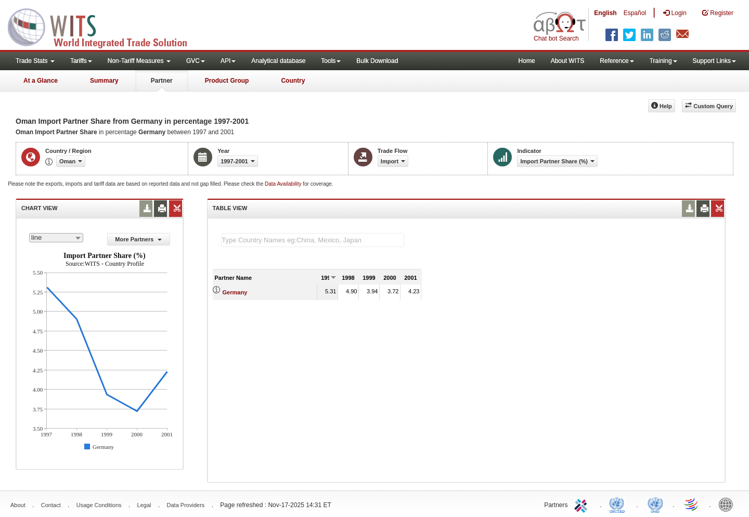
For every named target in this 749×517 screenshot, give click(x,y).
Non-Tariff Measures (139, 60)
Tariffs (81, 60)
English (605, 13)
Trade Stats (35, 60)
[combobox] (56, 237)
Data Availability (284, 184)
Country (293, 80)
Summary (104, 80)
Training (663, 60)
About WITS (568, 60)
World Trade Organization (691, 504)
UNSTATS (655, 504)
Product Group (227, 80)
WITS (104, 26)
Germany (235, 292)
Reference (617, 60)
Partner (162, 80)
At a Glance (40, 80)
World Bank (728, 504)
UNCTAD (619, 504)
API (228, 60)
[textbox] (312, 240)
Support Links (714, 60)
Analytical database (278, 60)
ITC (582, 504)
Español (635, 13)
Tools (331, 60)
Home (527, 60)
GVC (195, 60)
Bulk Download (377, 60)
